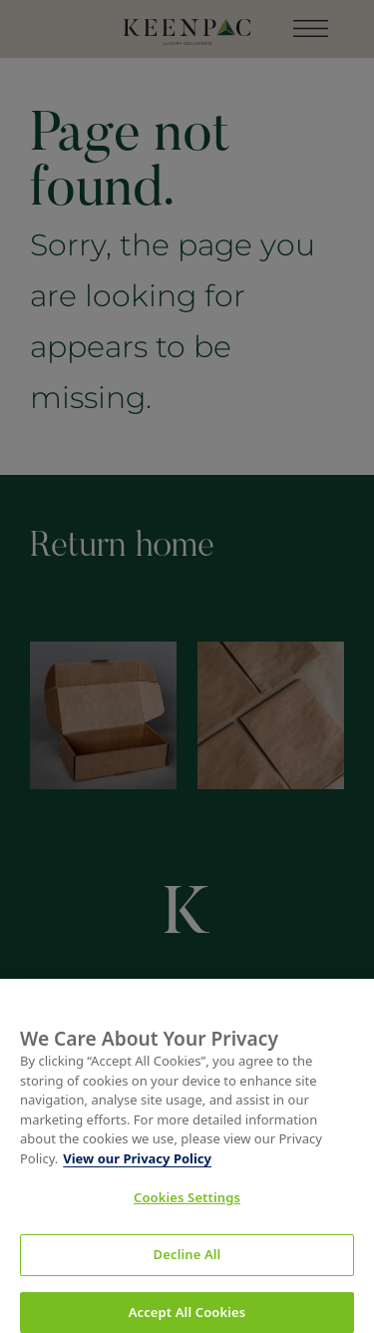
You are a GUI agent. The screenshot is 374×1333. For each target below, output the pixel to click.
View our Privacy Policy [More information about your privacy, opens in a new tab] (137, 1164)
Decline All (187, 1261)
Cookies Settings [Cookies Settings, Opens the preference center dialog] (187, 1204)
